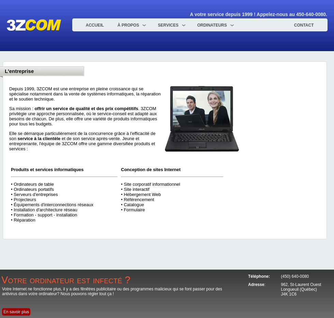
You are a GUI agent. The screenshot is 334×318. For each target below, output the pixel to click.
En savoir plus (16, 311)
